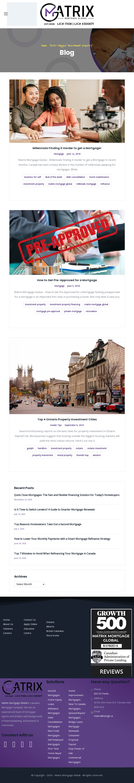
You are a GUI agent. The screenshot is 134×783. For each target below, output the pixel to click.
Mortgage (59, 153)
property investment (42, 455)
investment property (34, 183)
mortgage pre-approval (48, 311)
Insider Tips (56, 425)
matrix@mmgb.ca (103, 715)
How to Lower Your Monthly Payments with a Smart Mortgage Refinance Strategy (62, 539)
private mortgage (73, 311)
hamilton (42, 448)
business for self (32, 177)
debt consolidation (75, 177)
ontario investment (97, 448)
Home (44, 45)
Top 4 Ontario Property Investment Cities (67, 419)
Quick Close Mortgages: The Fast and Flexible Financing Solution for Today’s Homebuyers (66, 495)
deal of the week (53, 177)
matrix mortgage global (60, 183)
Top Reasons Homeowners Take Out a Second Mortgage (47, 524)
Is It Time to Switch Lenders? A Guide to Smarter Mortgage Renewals (54, 509)
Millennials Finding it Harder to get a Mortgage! (67, 148)
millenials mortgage (86, 183)
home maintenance (99, 177)
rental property (64, 455)
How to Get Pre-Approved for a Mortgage (67, 280)
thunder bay (82, 455)
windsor (97, 455)
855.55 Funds (101, 693)
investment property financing (65, 304)
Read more (67, 193)
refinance (105, 183)
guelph (30, 448)
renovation (91, 311)
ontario (79, 448)
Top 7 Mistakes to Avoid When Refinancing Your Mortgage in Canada (54, 553)
